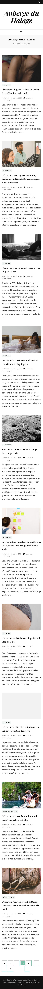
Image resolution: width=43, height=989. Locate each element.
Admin (6, 98)
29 (5, 968)
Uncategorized (10, 811)
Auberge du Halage (21, 16)
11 (30, 962)
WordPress (21, 985)
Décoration (8, 897)
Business (7, 170)
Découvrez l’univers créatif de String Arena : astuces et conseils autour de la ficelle (20, 905)
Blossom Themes (24, 982)
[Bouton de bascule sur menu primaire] (21, 32)
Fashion (6, 85)
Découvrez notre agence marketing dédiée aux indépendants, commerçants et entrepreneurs (21, 178)
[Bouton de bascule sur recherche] (40, 2)
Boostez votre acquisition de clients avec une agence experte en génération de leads (21, 545)
